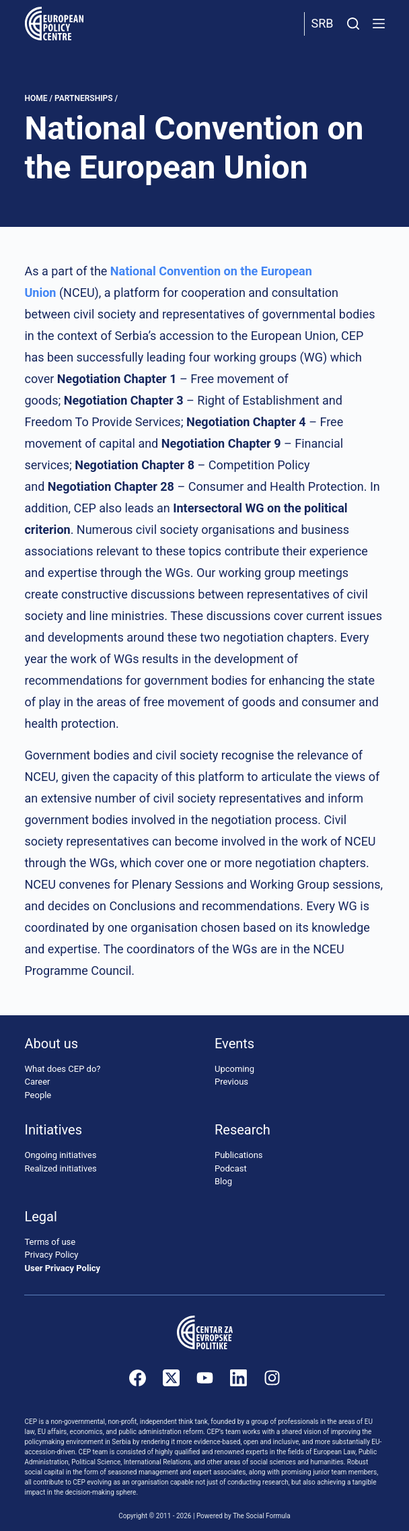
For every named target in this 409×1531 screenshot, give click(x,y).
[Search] (353, 24)
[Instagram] (272, 1377)
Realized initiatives (60, 1168)
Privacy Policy (51, 1255)
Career (37, 1082)
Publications (239, 1155)
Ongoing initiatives (60, 1155)
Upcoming (234, 1069)
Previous (231, 1082)
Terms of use (49, 1242)
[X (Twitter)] (171, 1377)
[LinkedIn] (238, 1377)
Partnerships (83, 98)
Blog (223, 1181)
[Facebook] (137, 1377)
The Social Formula (262, 1516)
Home (35, 98)
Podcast (231, 1168)
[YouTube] (204, 1377)
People (37, 1095)
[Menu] (379, 24)
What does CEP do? (62, 1069)
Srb (322, 23)
